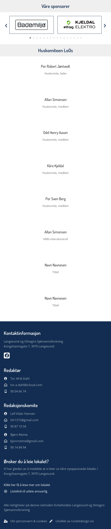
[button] (6, 25)
